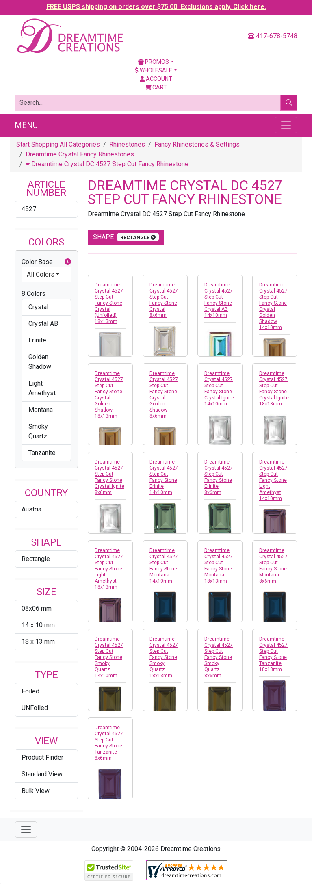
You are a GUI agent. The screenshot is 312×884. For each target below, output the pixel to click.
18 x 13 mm (38, 642)
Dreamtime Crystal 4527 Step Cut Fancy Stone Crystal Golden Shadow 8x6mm (164, 394)
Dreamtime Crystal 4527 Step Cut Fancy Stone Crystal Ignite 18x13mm (274, 388)
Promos (153, 61)
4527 (29, 209)
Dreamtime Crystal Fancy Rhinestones (80, 154)
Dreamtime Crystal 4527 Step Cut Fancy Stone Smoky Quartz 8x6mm (218, 657)
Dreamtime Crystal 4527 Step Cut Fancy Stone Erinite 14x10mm (164, 477)
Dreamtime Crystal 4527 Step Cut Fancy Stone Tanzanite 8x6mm (109, 743)
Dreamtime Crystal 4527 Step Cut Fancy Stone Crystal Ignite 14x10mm (219, 388)
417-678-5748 (272, 36)
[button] (68, 262)
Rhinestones (127, 144)
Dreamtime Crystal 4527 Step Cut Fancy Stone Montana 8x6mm (273, 566)
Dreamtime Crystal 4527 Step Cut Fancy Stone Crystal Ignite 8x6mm (109, 477)
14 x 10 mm (38, 625)
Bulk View (36, 791)
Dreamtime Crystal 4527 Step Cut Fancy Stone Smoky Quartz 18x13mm (164, 657)
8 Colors (34, 293)
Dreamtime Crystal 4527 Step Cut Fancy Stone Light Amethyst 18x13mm (109, 569)
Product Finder (42, 757)
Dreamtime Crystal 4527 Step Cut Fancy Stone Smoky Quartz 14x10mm (109, 657)
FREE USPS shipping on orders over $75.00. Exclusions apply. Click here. (156, 7)
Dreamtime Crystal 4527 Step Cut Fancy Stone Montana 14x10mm (164, 566)
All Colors (40, 274)
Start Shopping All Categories (58, 144)
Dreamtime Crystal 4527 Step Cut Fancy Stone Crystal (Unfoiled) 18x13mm (109, 303)
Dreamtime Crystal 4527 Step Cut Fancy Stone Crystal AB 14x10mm (218, 300)
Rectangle (36, 559)
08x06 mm (37, 608)
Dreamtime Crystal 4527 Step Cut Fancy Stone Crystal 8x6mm (164, 300)
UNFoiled (35, 708)
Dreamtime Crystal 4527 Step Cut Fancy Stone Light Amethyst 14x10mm (273, 480)
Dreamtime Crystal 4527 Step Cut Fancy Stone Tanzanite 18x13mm (273, 654)
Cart (156, 87)
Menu (26, 125)
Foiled (30, 691)
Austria (31, 509)
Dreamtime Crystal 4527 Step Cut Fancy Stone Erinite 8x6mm (218, 477)
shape (126, 237)
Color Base (46, 262)
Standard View (42, 774)
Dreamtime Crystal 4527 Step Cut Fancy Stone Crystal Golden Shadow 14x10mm (273, 306)
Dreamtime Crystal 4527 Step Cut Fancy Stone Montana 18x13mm (218, 566)
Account (156, 79)
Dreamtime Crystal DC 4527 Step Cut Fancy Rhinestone (107, 164)
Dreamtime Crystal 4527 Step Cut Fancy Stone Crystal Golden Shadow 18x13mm (109, 394)
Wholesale (153, 70)
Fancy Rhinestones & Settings (197, 144)
